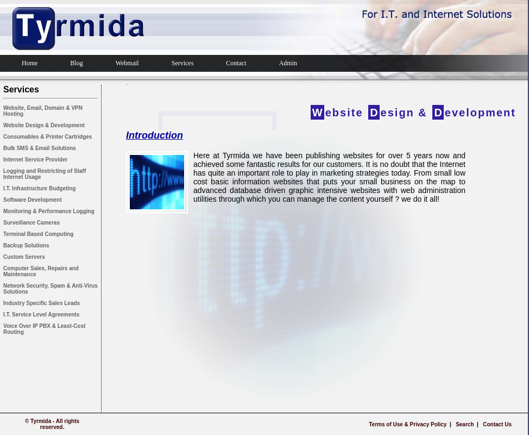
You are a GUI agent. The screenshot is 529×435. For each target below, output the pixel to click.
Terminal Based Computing (38, 234)
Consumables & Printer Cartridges (47, 137)
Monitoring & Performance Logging (49, 211)
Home (29, 63)
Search (465, 424)
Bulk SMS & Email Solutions (39, 148)
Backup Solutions (26, 245)
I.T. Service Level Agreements (41, 315)
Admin (288, 63)
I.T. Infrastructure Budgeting (39, 188)
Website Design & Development (44, 125)
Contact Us (497, 424)
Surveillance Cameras (31, 223)
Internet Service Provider (35, 160)
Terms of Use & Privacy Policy (407, 424)
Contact (236, 63)
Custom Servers (24, 257)
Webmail (127, 63)
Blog (76, 63)
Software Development (32, 200)
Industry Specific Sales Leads (41, 303)
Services (183, 63)
